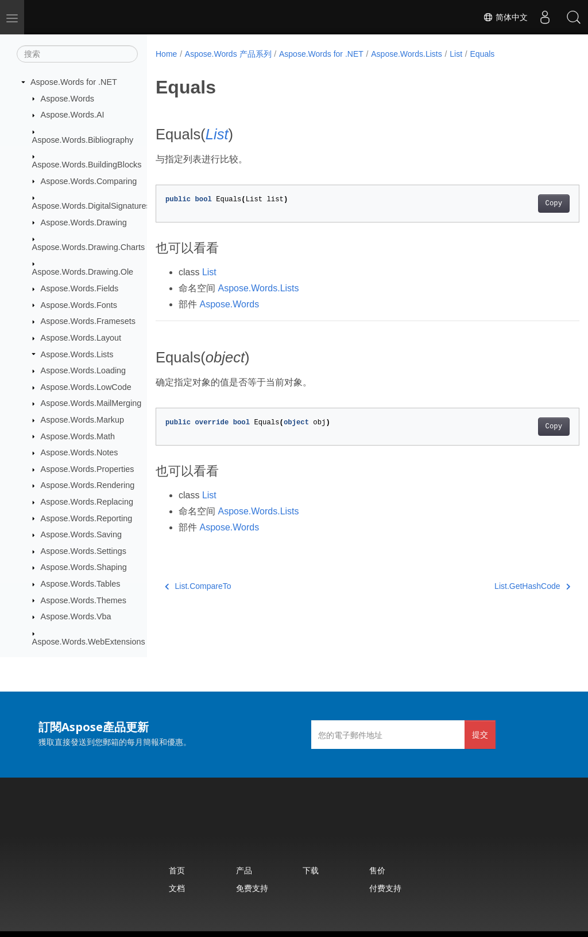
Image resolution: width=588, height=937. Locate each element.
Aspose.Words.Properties (87, 469)
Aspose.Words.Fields (80, 288)
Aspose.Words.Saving (81, 534)
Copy (524, 204)
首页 (177, 870)
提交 (480, 734)
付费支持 (385, 888)
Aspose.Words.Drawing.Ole (83, 271)
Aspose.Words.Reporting (87, 518)
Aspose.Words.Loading (83, 370)
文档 (177, 888)
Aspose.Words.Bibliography (83, 140)
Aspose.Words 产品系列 (228, 53)
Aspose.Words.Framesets (88, 321)
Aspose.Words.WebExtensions (88, 641)
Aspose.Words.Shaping (84, 567)
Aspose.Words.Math (78, 436)
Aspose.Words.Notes (79, 452)
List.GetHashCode (502, 586)
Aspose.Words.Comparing (89, 181)
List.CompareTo (198, 586)
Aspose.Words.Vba (76, 616)
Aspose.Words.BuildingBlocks (87, 164)
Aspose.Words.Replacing (87, 501)
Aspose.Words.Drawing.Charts (88, 247)
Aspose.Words (67, 98)
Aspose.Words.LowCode (86, 387)
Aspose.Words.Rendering (88, 485)
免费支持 (252, 888)
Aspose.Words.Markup (82, 419)
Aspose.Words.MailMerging (91, 403)
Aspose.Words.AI (73, 114)
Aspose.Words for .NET (73, 82)
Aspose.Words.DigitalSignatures (91, 205)
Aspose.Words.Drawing (84, 222)
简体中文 (505, 17)
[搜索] (77, 54)
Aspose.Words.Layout (81, 337)
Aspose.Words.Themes (83, 600)
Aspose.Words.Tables (81, 583)
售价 (377, 870)
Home (166, 53)
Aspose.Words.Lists (77, 354)
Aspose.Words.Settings (83, 551)
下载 (311, 870)
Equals (482, 53)
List (456, 53)
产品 (244, 870)
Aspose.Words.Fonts (79, 305)
